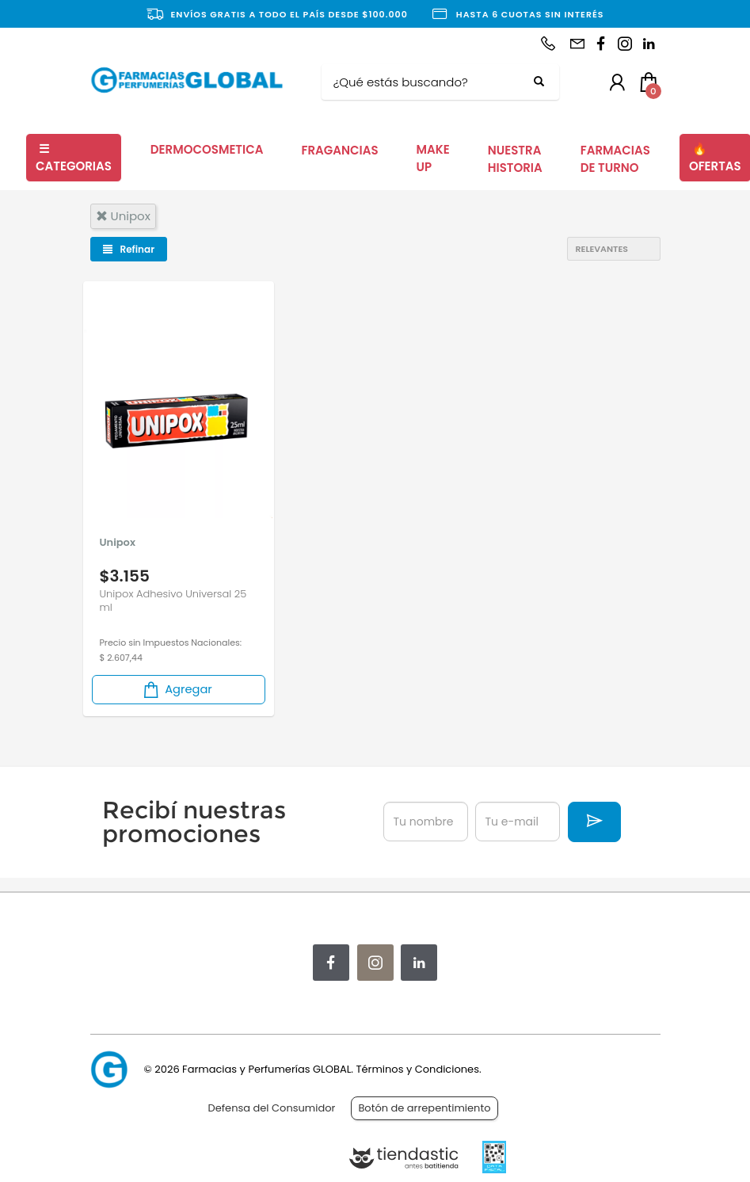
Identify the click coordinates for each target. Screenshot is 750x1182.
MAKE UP (433, 158)
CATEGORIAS (74, 157)
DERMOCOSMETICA (207, 149)
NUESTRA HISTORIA (515, 159)
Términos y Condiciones (417, 1069)
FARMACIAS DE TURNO (615, 159)
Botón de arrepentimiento (424, 1107)
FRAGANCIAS (339, 150)
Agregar (176, 690)
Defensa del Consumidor (272, 1107)
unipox (123, 216)
